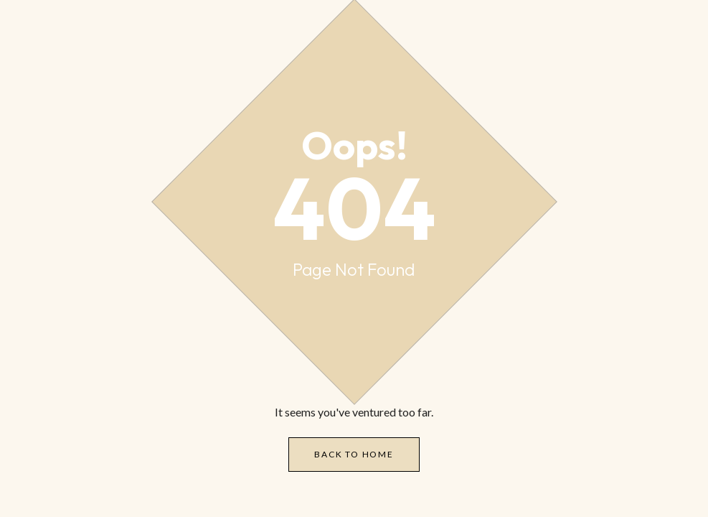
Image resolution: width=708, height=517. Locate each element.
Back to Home (354, 454)
